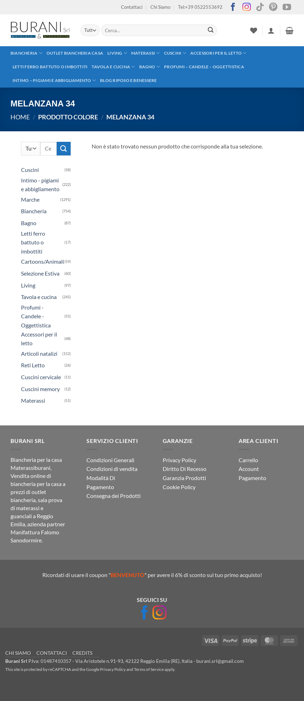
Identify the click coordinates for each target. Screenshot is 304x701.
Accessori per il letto (218, 53)
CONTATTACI (51, 653)
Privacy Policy (179, 460)
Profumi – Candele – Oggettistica (204, 66)
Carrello (248, 460)
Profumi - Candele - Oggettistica (36, 316)
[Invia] (211, 30)
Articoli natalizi (39, 353)
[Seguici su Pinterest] (273, 7)
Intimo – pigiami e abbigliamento (54, 80)
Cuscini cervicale (41, 377)
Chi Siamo (160, 7)
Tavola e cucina (113, 66)
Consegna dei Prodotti (113, 495)
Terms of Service (149, 669)
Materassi (145, 53)
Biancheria (26, 53)
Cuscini (175, 53)
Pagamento (252, 477)
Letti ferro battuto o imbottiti (50, 66)
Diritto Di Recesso (184, 468)
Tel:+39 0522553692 (200, 7)
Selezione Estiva (40, 273)
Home (20, 117)
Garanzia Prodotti (184, 477)
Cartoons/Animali (42, 261)
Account (249, 468)
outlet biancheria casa (75, 53)
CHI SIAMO (18, 653)
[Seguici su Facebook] (233, 7)
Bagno (149, 66)
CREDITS (82, 653)
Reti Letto (33, 365)
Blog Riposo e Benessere (128, 80)
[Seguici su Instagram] (246, 7)
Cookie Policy (179, 487)
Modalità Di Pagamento (100, 482)
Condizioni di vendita (111, 468)
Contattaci (131, 7)
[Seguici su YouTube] (287, 7)
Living (117, 53)
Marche (30, 199)
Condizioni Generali (110, 460)
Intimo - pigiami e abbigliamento (40, 185)
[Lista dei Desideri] (253, 30)
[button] (271, 30)
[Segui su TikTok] (260, 7)
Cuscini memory (40, 389)
